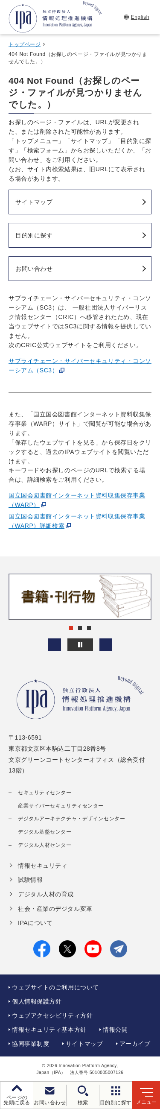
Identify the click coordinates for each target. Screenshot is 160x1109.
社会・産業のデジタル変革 (55, 908)
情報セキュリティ (42, 865)
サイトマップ (84, 1043)
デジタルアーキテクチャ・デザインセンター (71, 819)
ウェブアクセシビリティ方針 (52, 1015)
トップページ (25, 44)
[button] (54, 644)
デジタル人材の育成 (46, 894)
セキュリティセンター (45, 793)
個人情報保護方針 (36, 1001)
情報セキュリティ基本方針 (49, 1029)
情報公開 (115, 1029)
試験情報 (30, 879)
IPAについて (35, 922)
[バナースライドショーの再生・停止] (80, 644)
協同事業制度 (30, 1043)
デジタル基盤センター (45, 832)
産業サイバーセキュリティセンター (61, 806)
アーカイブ (135, 1043)
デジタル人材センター (45, 845)
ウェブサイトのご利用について (55, 987)
